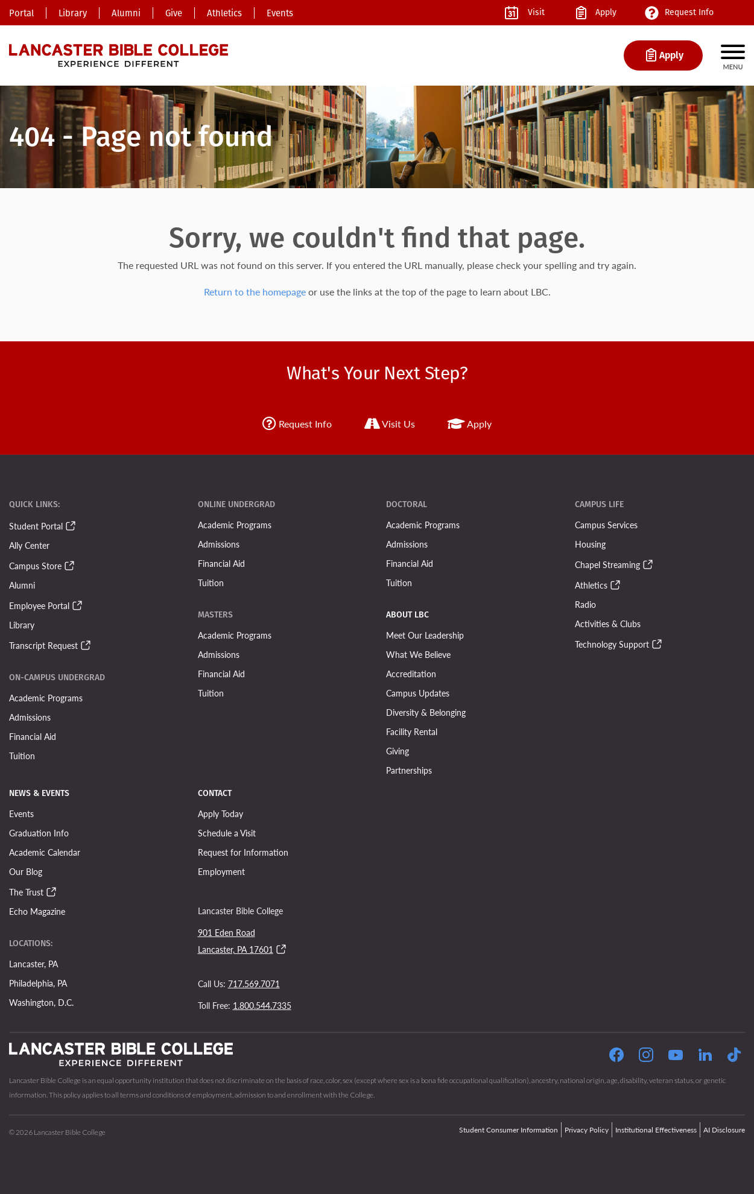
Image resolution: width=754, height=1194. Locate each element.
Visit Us (389, 424)
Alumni (126, 13)
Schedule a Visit (227, 833)
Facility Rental (411, 731)
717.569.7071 (254, 984)
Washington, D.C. (41, 1002)
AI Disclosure (724, 1130)
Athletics (224, 13)
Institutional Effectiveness (656, 1130)
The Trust (26, 892)
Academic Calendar (44, 852)
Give (173, 13)
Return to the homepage (255, 291)
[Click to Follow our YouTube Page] (675, 1056)
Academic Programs (46, 698)
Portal (21, 13)
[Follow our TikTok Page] (734, 1056)
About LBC (407, 615)
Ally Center (29, 545)
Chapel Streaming (607, 564)
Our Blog (25, 871)
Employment (221, 871)
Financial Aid (32, 736)
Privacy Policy (587, 1130)
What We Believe (418, 654)
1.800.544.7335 (262, 1005)
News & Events (39, 793)
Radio (585, 604)
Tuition (22, 756)
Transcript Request (43, 645)
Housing (590, 544)
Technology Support (612, 644)
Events (280, 13)
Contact (215, 793)
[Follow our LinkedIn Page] (705, 1056)
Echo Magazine (37, 911)
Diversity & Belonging (426, 712)
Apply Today (220, 813)
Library (73, 13)
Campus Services (606, 525)
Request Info (297, 424)
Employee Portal (39, 605)
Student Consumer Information (508, 1130)
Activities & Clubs (608, 624)
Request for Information (243, 852)
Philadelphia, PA (38, 983)
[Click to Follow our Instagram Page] (646, 1056)
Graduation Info (39, 833)
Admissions (30, 717)
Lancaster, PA (33, 964)
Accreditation (411, 674)
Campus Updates (417, 693)
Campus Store (35, 566)
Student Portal (36, 526)
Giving (397, 751)
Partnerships (409, 770)
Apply (470, 424)
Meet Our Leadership (425, 635)
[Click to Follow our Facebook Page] (616, 1056)
